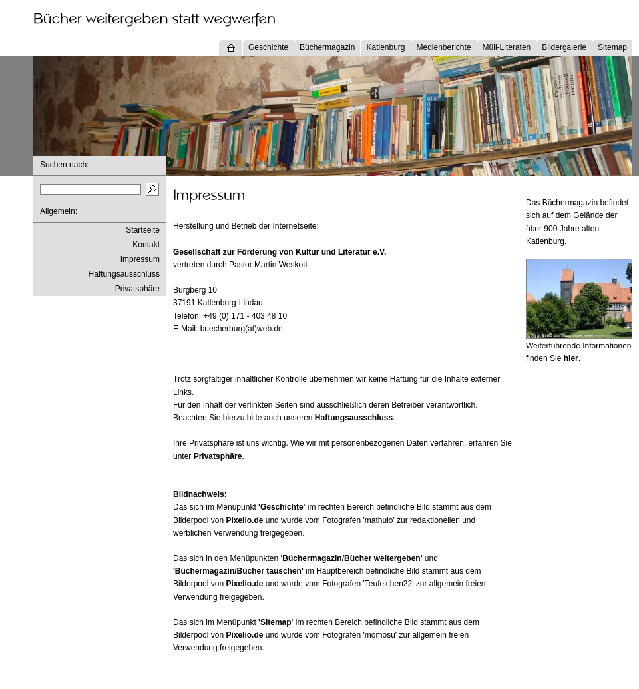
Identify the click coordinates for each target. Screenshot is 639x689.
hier (571, 358)
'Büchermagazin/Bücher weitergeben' (351, 558)
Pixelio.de (244, 520)
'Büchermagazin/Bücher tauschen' (238, 571)
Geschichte (268, 47)
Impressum (140, 259)
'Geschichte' (281, 507)
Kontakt (146, 244)
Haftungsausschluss (124, 274)
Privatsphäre (137, 288)
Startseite (143, 230)
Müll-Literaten (507, 47)
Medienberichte (444, 47)
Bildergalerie (564, 47)
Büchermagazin (327, 47)
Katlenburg (385, 47)
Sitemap (612, 47)
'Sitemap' (275, 622)
